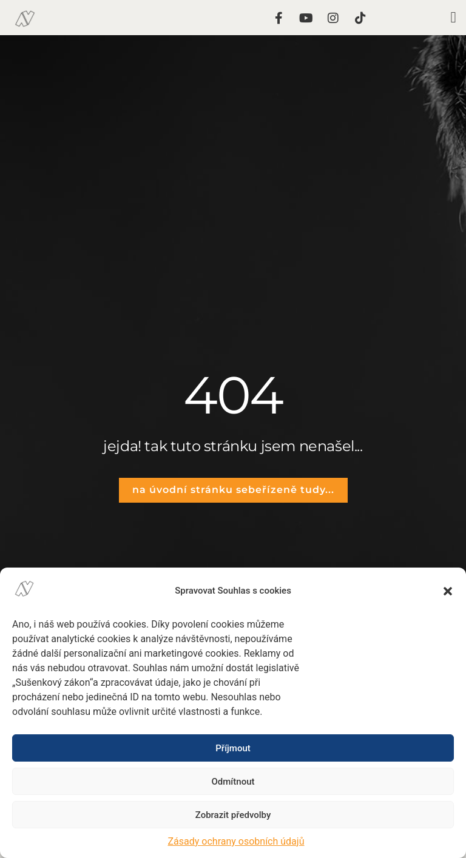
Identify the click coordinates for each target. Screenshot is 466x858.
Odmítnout (233, 781)
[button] (448, 591)
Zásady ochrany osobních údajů (236, 841)
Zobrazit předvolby (233, 814)
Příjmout (232, 748)
